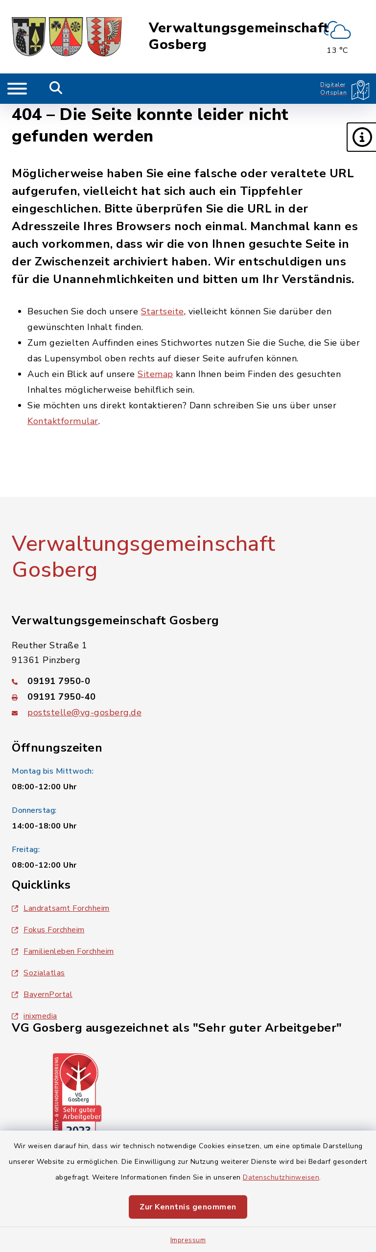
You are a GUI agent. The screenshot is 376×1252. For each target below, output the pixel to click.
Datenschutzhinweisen (281, 1177)
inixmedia (34, 1016)
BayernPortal (42, 994)
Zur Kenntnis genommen (188, 1207)
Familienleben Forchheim (63, 951)
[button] (361, 137)
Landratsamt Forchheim (61, 908)
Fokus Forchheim (48, 929)
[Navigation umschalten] (17, 88)
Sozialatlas (38, 973)
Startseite (162, 311)
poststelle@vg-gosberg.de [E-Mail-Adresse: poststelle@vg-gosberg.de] (84, 712)
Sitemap (155, 374)
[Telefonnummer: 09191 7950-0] (188, 681)
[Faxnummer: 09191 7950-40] (188, 697)
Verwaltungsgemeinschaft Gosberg (239, 36)
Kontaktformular (62, 421)
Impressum (188, 1240)
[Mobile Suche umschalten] (56, 88)
